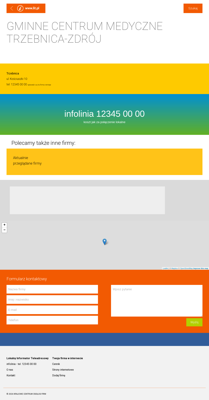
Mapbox (174, 268)
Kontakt (11, 375)
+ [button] (4, 225)
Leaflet (165, 268)
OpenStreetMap (186, 268)
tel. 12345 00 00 (17, 84)
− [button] (4, 230)
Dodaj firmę (58, 375)
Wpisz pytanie (156, 301)
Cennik (56, 364)
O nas (10, 369)
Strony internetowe (63, 369)
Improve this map (200, 268)
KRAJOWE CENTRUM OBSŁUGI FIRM (30, 394)
